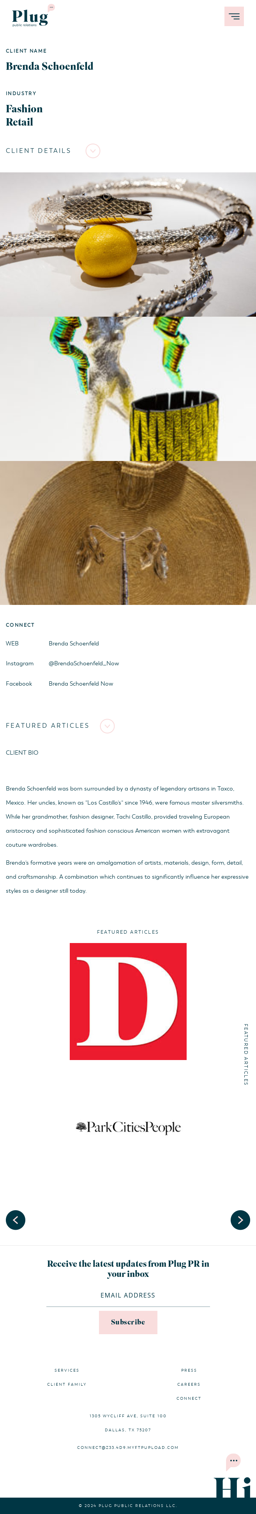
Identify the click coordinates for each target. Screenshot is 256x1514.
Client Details (38, 151)
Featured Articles (48, 726)
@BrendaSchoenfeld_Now (84, 663)
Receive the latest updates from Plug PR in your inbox (128, 1269)
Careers (189, 1384)
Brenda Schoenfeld (74, 643)
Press (189, 1370)
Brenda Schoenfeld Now (81, 683)
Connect (189, 1398)
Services (67, 1370)
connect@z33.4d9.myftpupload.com (128, 1447)
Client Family (67, 1384)
